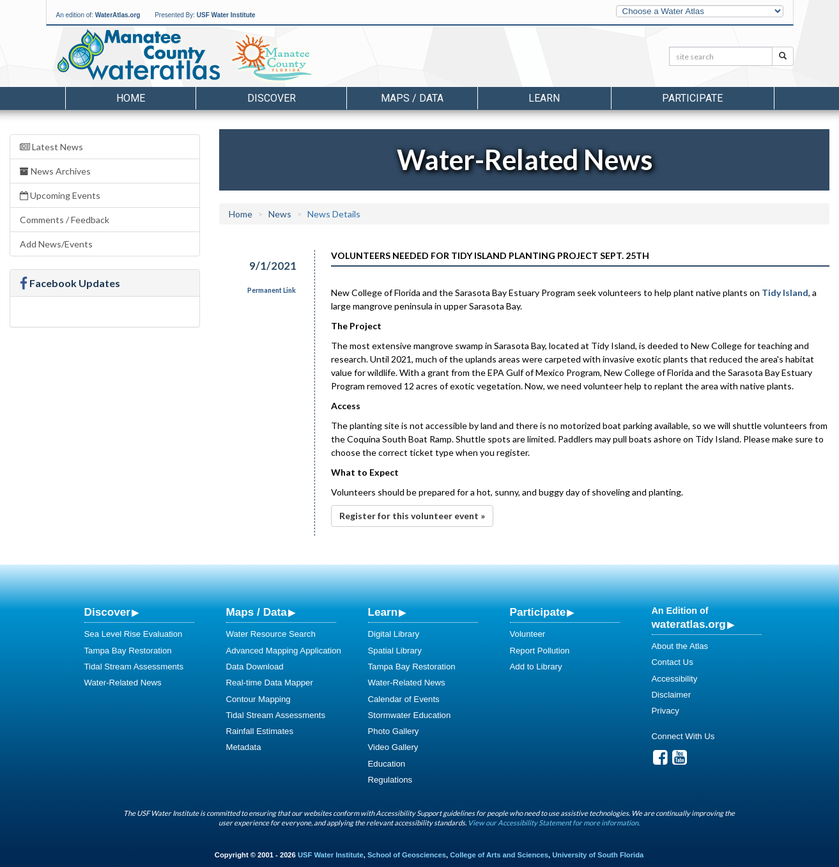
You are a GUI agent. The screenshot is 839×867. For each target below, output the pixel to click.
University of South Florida (597, 855)
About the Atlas (680, 646)
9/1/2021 (272, 265)
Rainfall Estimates (260, 731)
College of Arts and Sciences (499, 855)
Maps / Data (256, 611)
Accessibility (675, 678)
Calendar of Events (404, 699)
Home (130, 98)
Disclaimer (671, 694)
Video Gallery (393, 747)
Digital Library (394, 634)
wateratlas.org (689, 624)
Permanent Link (271, 290)
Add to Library (536, 666)
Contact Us (672, 662)
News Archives (55, 171)
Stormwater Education (409, 715)
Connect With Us (683, 736)
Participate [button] (692, 98)
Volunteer (528, 634)
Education (387, 764)
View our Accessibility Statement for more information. (554, 822)
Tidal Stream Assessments (134, 666)
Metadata (243, 747)
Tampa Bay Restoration (128, 650)
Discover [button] (271, 98)
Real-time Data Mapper (269, 682)
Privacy (665, 710)
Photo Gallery (393, 731)
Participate (538, 611)
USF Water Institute (226, 15)
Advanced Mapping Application (283, 650)
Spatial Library (395, 650)
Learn (383, 611)
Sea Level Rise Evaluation (133, 634)
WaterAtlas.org (118, 15)
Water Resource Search (271, 634)
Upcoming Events (60, 195)
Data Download (255, 666)
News (279, 213)
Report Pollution (540, 650)
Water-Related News (123, 682)
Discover (107, 611)
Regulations (390, 780)
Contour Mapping (258, 699)
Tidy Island (785, 292)
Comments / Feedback (64, 219)
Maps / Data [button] (412, 98)
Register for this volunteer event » (412, 515)
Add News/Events (56, 243)
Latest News (51, 146)
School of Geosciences (406, 855)
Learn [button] (544, 98)
